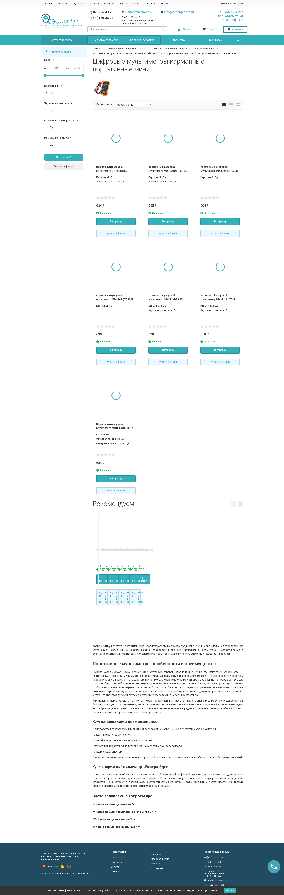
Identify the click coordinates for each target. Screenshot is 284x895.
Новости (63, 3)
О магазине (47, 3)
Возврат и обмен (129, 3)
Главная (97, 48)
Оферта (155, 863)
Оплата (94, 3)
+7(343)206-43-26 (100, 12)
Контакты (150, 3)
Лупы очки (179, 40)
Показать (62, 157)
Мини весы (215, 40)
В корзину (116, 221)
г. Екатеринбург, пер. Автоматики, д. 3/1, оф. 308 (230, 16)
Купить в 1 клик (116, 233)
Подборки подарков (142, 40)
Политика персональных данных (57, 874)
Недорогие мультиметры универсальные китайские (126, 53)
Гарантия (109, 3)
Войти (224, 3)
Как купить (157, 868)
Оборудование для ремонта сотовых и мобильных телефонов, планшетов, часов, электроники (161, 48)
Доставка (79, 3)
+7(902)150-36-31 (100, 18)
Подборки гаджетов (106, 40)
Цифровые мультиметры (178, 53)
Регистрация (236, 3)
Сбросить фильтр (64, 166)
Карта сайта (84, 874)
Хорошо (230, 890)
